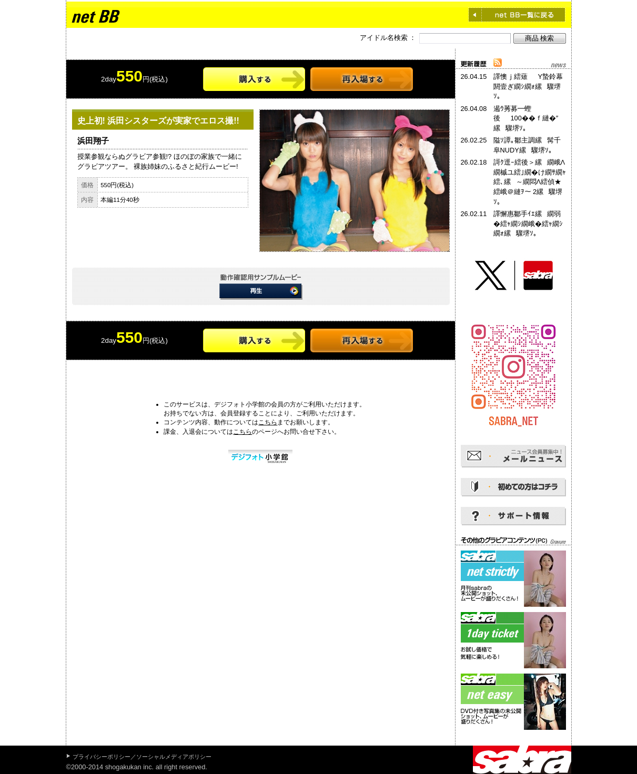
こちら (267, 422)
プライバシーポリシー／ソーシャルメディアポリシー (142, 756)
